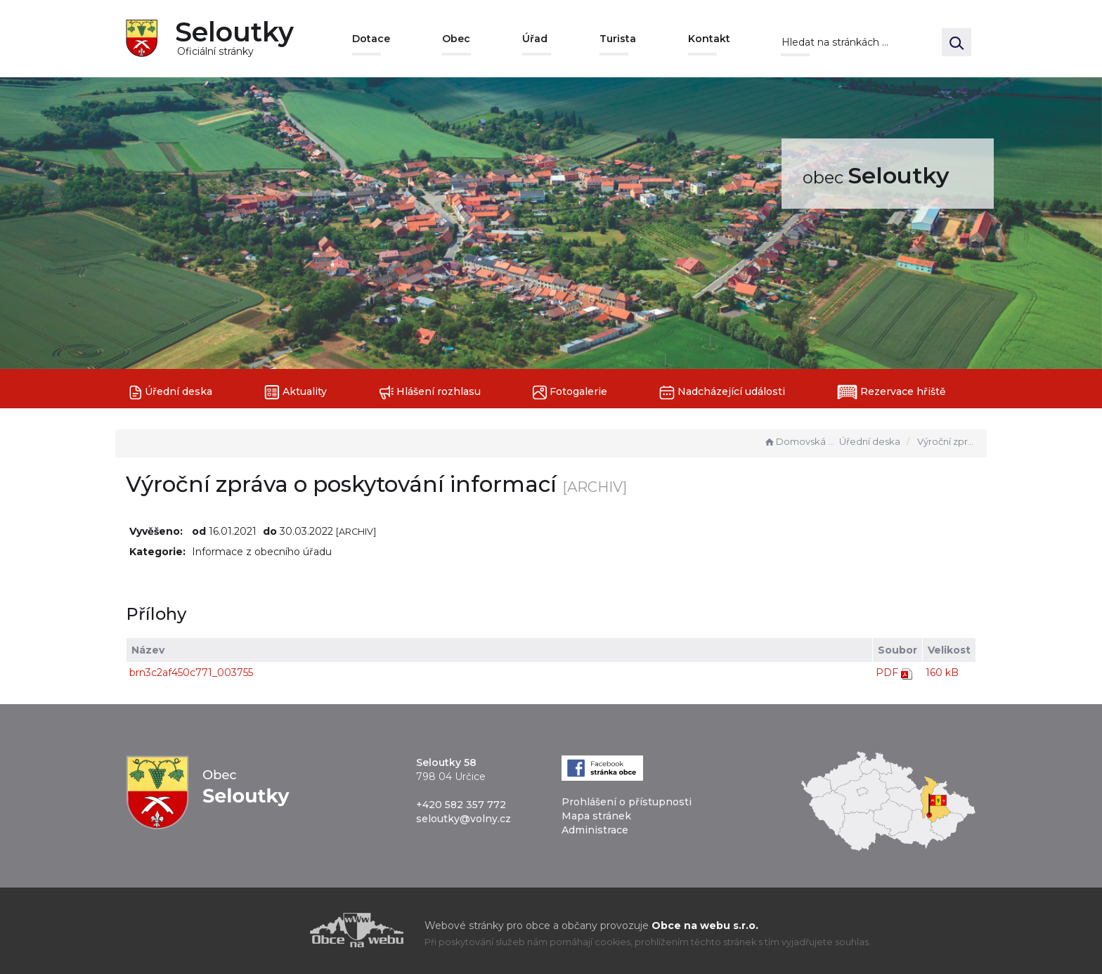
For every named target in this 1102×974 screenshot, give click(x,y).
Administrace (595, 830)
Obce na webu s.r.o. (705, 925)
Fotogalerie (570, 392)
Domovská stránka (799, 441)
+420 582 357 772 (461, 804)
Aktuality (295, 392)
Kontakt (709, 38)
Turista (617, 38)
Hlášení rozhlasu (430, 392)
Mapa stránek (596, 816)
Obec (456, 38)
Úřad (534, 38)
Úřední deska (170, 392)
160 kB (942, 672)
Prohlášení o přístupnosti (627, 802)
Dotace (371, 38)
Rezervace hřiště (891, 392)
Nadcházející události (722, 392)
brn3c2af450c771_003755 (191, 672)
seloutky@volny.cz (463, 818)
